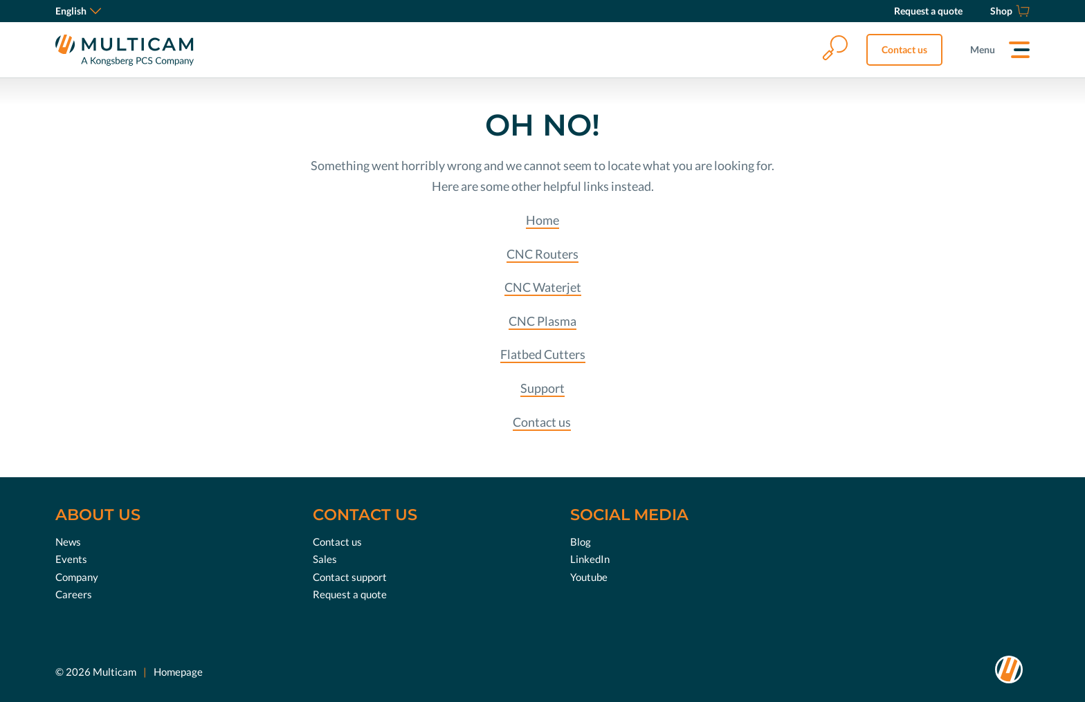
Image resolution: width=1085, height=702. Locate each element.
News (68, 541)
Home (542, 220)
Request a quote (350, 594)
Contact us (904, 49)
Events (71, 559)
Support (542, 388)
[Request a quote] (928, 11)
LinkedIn (590, 559)
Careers (73, 594)
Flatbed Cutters (542, 354)
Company (76, 577)
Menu (982, 49)
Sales (325, 559)
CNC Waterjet (542, 287)
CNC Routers (542, 253)
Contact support (350, 577)
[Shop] (1009, 11)
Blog (580, 541)
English (78, 11)
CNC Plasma (542, 321)
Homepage (178, 671)
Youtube (589, 577)
